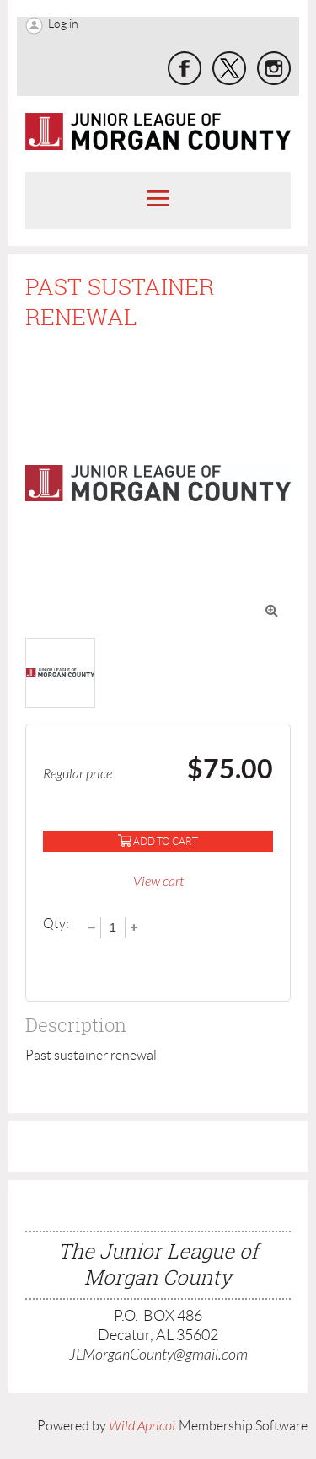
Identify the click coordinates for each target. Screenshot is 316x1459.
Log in (63, 23)
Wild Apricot (142, 1426)
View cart (158, 882)
